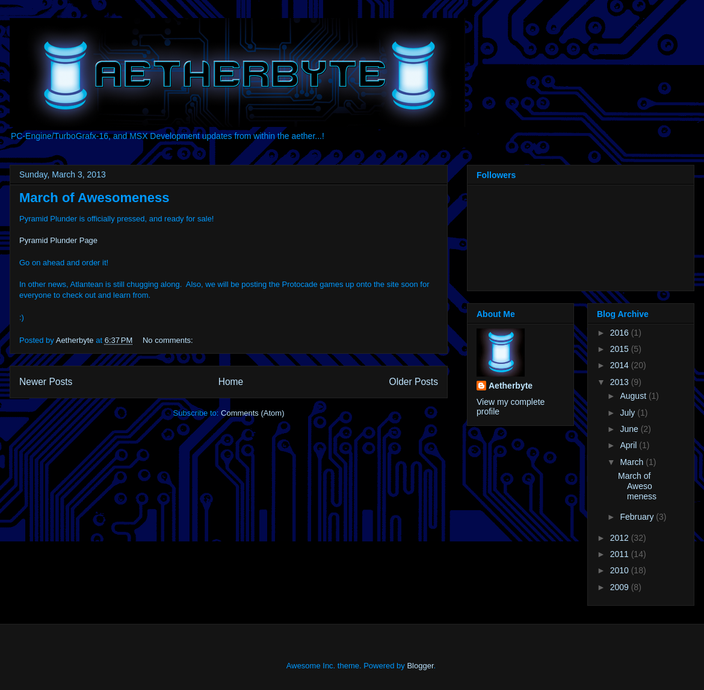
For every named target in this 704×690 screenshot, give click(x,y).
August (634, 396)
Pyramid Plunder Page (58, 240)
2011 (620, 554)
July (628, 412)
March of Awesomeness (94, 197)
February (638, 517)
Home (231, 382)
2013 (620, 382)
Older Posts (413, 382)
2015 (620, 349)
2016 (620, 332)
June (630, 429)
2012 (620, 538)
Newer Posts (45, 382)
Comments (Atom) (252, 412)
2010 (620, 570)
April (629, 445)
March (633, 462)
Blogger (420, 665)
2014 (620, 365)
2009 (620, 587)
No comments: (169, 340)
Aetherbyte (511, 385)
